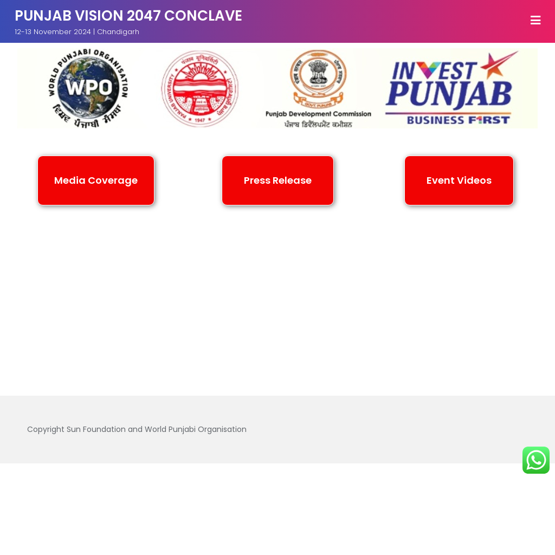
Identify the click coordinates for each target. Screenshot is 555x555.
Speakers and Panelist (358, 489)
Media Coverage (177, 489)
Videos (438, 489)
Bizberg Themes (277, 530)
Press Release (261, 489)
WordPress (414, 514)
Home (110, 489)
